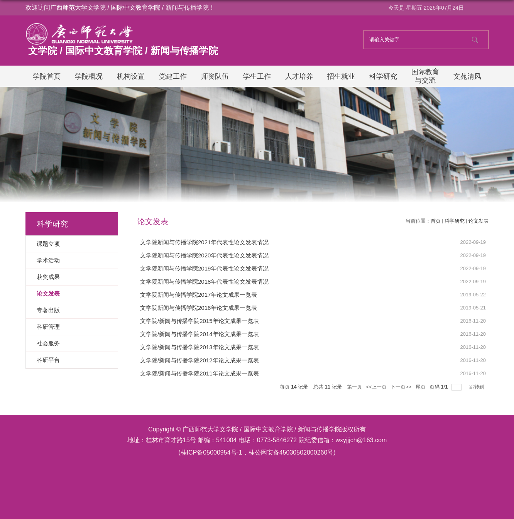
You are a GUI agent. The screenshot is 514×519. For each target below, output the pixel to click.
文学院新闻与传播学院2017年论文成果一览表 (198, 294)
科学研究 (455, 221)
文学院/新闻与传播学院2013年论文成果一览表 (199, 347)
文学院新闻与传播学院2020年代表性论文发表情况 (204, 255)
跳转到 (477, 387)
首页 (436, 221)
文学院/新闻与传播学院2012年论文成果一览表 (199, 360)
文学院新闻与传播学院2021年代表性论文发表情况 (204, 242)
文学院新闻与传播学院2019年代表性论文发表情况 (204, 268)
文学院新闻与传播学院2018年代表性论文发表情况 (204, 281)
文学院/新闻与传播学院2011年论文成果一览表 (199, 373)
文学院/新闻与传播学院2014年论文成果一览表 (199, 334)
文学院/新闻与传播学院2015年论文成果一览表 (199, 321)
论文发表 (478, 221)
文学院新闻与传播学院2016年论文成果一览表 (198, 307)
